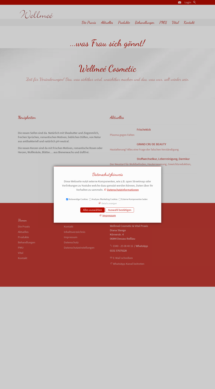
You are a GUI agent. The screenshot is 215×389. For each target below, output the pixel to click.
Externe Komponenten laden (134, 199)
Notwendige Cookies (78, 199)
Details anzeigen (109, 203)
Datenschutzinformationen (123, 189)
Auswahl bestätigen (119, 210)
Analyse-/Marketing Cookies (105, 199)
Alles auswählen (92, 210)
